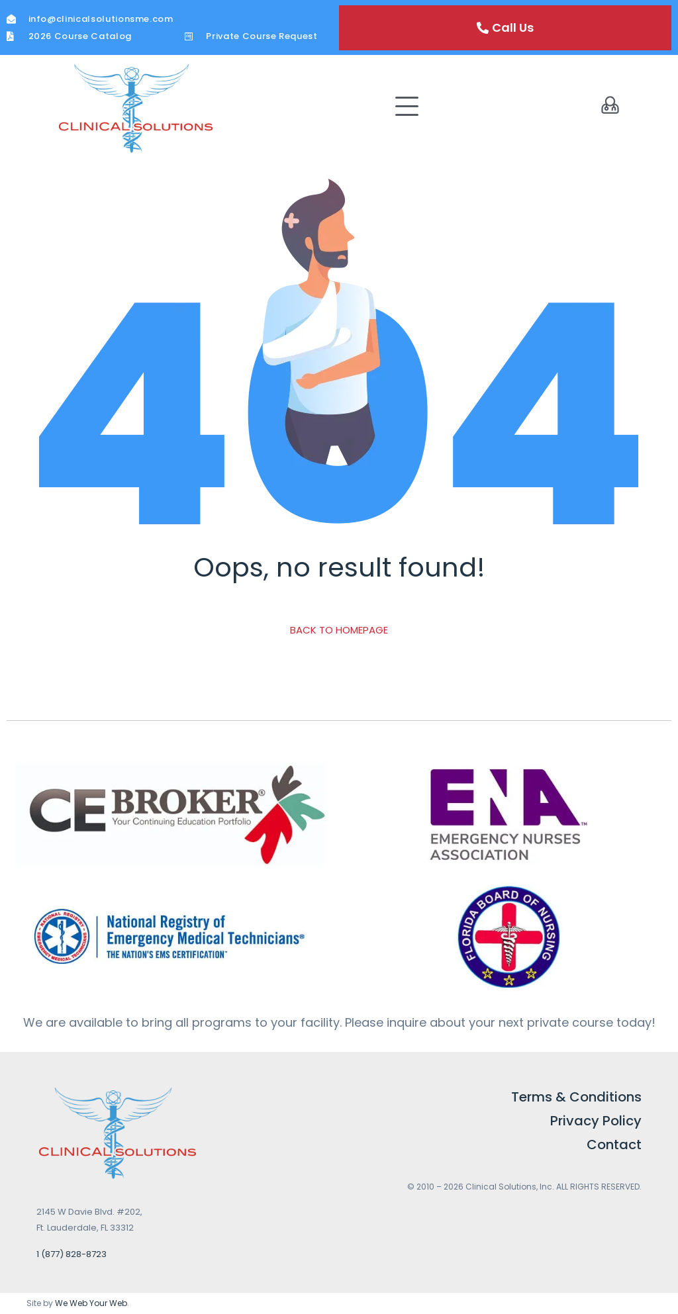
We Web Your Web (91, 1303)
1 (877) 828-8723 (71, 1254)
